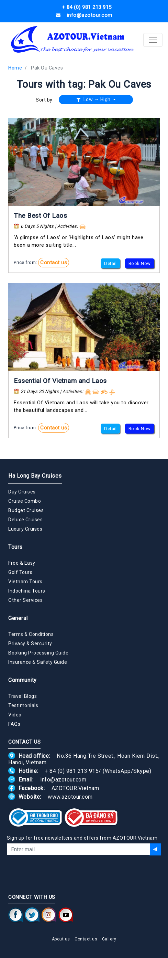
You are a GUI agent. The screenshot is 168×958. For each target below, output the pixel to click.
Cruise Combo (24, 501)
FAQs (14, 724)
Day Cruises (22, 491)
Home (15, 68)
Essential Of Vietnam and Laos (60, 381)
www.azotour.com (70, 797)
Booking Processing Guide (38, 653)
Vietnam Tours (25, 581)
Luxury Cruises (25, 529)
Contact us (53, 262)
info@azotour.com (63, 779)
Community (22, 680)
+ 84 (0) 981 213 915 (72, 771)
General (18, 618)
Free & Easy (21, 563)
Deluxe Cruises (25, 519)
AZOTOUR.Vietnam (75, 788)
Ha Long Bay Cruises (35, 475)
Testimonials (23, 705)
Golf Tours (20, 572)
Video (15, 714)
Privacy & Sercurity (30, 643)
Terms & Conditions (31, 634)
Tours (15, 547)
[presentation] (84, 873)
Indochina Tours (26, 591)
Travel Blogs (22, 696)
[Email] (78, 849)
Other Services (25, 600)
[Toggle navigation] (153, 40)
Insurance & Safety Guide (37, 662)
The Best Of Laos (40, 216)
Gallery (109, 939)
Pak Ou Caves (47, 68)
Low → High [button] (94, 99)
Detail (110, 263)
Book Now (139, 263)
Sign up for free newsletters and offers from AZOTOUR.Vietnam (82, 838)
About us (61, 939)
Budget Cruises (26, 510)
